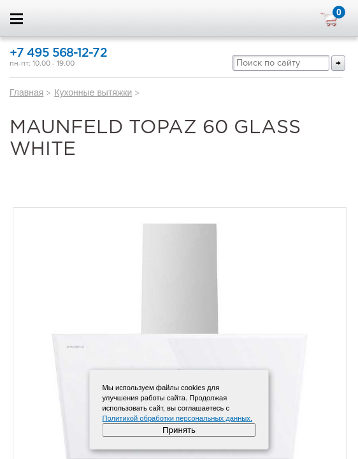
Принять (179, 430)
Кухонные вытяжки (93, 92)
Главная (26, 92)
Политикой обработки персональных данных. (178, 418)
